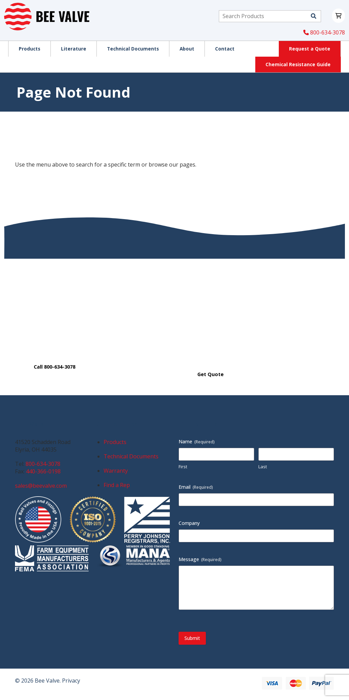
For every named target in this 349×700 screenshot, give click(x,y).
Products (115, 442)
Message (200, 559)
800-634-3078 (324, 32)
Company (189, 523)
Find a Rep (117, 485)
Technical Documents (131, 456)
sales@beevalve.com (41, 485)
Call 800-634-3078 (54, 366)
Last (262, 466)
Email (196, 487)
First (183, 466)
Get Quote (210, 374)
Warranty (116, 470)
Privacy (71, 680)
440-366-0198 (43, 471)
